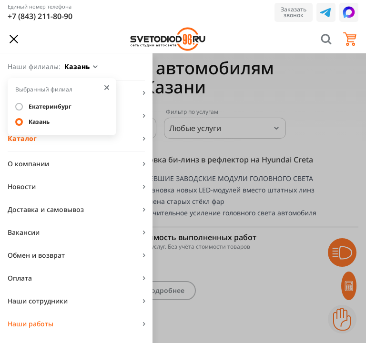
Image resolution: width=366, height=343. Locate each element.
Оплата (20, 277)
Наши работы (30, 323)
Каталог (22, 138)
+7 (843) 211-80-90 (40, 16)
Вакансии (24, 232)
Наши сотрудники (38, 300)
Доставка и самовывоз (46, 209)
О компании (28, 163)
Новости (22, 186)
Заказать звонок (293, 12)
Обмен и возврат (36, 255)
